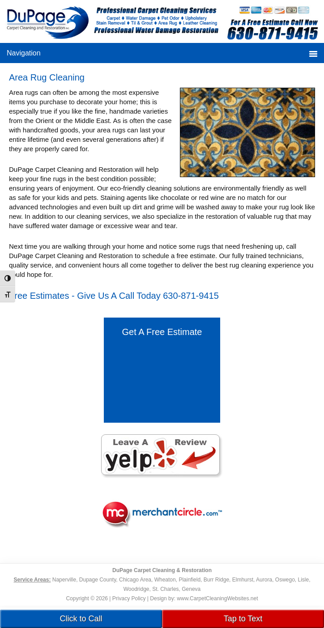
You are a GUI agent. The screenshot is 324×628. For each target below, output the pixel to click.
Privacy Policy (129, 598)
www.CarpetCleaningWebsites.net (217, 598)
